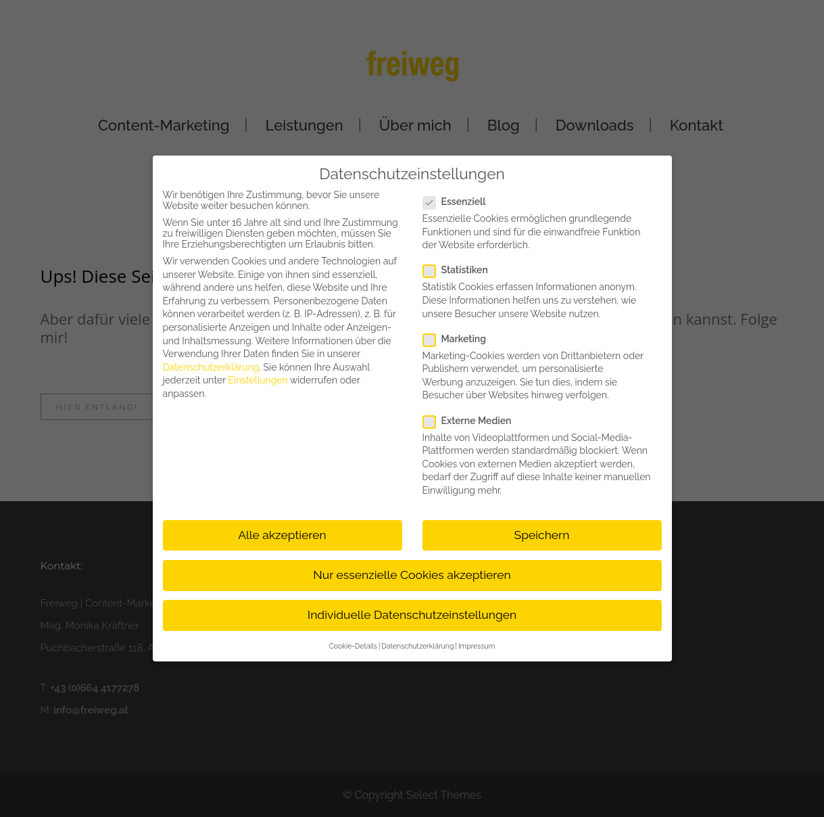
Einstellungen (257, 380)
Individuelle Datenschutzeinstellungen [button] (412, 615)
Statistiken (461, 269)
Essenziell (460, 201)
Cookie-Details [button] (353, 646)
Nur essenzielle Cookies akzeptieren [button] (411, 575)
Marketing (460, 338)
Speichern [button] (542, 535)
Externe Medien (472, 420)
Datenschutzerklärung (211, 367)
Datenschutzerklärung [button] (417, 646)
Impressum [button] (476, 646)
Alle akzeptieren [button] (282, 535)
